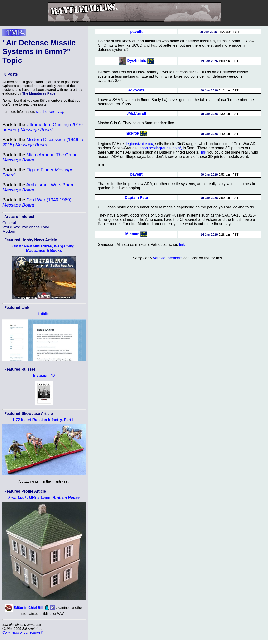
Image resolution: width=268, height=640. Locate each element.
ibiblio (43, 314)
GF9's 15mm (44, 497)
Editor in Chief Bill (28, 608)
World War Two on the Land (25, 227)
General (9, 223)
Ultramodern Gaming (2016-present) (42, 127)
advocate (136, 90)
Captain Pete (136, 198)
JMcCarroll (136, 113)
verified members (167, 258)
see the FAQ (49, 112)
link (203, 152)
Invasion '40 (44, 375)
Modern (8, 231)
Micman (132, 234)
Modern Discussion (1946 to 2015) (42, 142)
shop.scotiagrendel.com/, (161, 148)
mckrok (132, 133)
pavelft (136, 32)
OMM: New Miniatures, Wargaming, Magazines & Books (44, 248)
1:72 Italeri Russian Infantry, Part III (44, 420)
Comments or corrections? (22, 632)
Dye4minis (136, 61)
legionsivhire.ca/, (140, 144)
